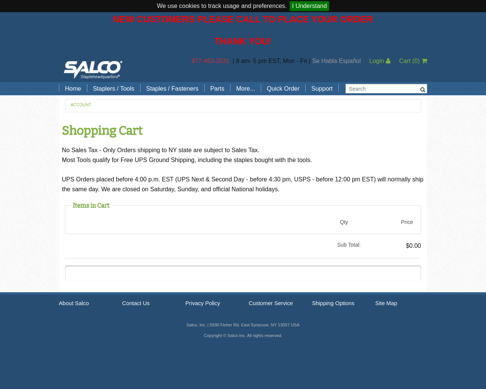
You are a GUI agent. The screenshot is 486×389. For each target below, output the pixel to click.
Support (322, 88)
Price (407, 222)
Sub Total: (349, 245)
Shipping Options (333, 303)
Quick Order (283, 88)
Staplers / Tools (113, 88)
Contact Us (136, 303)
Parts (217, 88)
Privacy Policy (202, 303)
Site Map (386, 303)
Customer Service (271, 303)
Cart (413, 61)
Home (73, 88)
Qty (344, 222)
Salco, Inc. (93, 69)
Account (81, 104)
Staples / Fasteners (172, 88)
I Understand (309, 6)
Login (380, 61)
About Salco (74, 303)
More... (245, 88)
